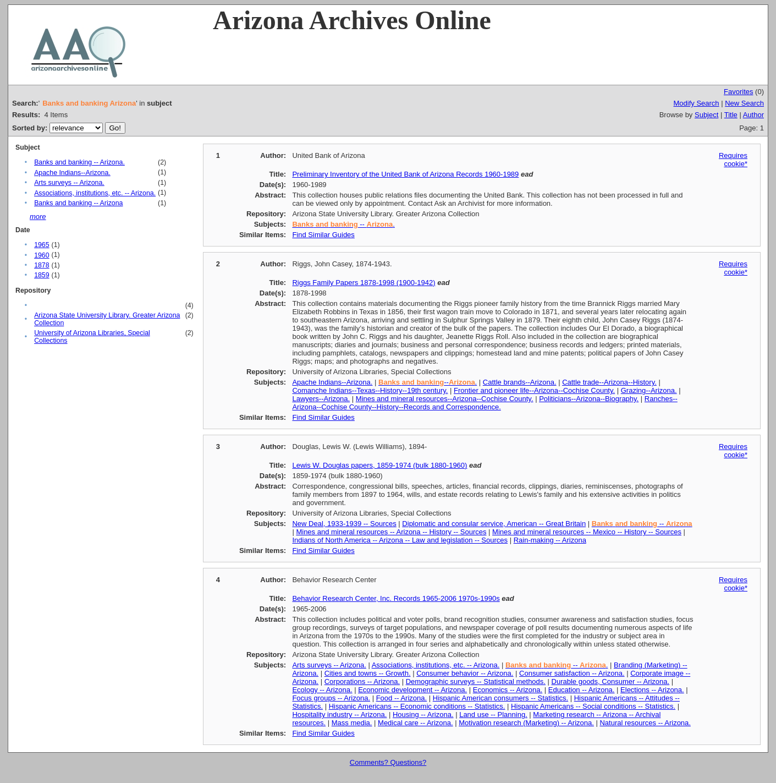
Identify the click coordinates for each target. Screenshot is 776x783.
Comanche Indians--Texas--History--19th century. (370, 390)
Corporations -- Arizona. (362, 681)
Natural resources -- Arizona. (644, 723)
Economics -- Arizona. (507, 690)
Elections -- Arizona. (652, 690)
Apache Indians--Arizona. (72, 173)
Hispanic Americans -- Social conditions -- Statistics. (593, 706)
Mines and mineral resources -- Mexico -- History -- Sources (586, 532)
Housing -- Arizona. (423, 714)
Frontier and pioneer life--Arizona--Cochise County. (534, 390)
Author (753, 115)
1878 (41, 265)
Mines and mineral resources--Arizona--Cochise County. (444, 399)
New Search (744, 103)
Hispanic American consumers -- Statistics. (500, 698)
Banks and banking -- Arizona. (79, 162)
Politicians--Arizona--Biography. (589, 399)
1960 (41, 255)
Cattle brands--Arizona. (520, 382)
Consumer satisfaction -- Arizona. (571, 673)
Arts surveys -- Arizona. (69, 183)
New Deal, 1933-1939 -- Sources (344, 523)
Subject (706, 115)
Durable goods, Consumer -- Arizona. (611, 681)
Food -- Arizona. (401, 698)
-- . (343, 224)
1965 (41, 245)
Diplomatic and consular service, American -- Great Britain (494, 523)
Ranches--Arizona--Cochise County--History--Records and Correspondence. (484, 403)
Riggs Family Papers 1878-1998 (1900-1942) (363, 282)
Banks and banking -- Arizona (78, 203)
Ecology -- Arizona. (322, 690)
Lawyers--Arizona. (321, 399)
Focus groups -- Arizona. (331, 698)
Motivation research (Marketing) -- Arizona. (526, 723)
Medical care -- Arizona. (415, 723)
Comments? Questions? (388, 762)
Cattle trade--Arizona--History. (609, 382)
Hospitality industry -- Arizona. (339, 714)
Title (731, 115)
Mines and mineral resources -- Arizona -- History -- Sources (391, 532)
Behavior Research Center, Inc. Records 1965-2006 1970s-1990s (395, 598)
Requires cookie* (733, 159)
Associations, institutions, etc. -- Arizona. (95, 193)
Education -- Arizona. (581, 690)
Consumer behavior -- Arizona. (464, 673)
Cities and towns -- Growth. (367, 673)
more (38, 216)
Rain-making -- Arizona (550, 540)
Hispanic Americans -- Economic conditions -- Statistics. (417, 706)
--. (427, 382)
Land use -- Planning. (493, 714)
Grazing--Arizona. (649, 390)
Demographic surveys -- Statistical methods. (476, 681)
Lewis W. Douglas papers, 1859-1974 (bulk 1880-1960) (379, 465)
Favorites (738, 91)
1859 (41, 275)
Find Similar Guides (323, 235)
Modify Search (696, 103)
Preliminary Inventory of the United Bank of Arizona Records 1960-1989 (405, 174)
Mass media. (352, 723)
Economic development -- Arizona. (412, 690)
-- (642, 523)
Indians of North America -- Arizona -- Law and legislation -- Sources (400, 540)
